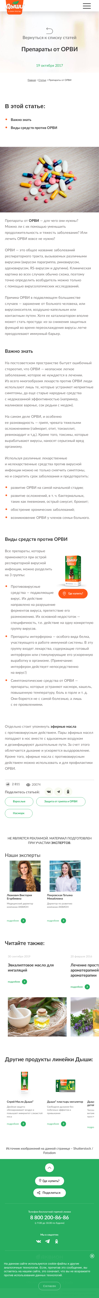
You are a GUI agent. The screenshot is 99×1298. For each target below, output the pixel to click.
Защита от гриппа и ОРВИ (60, 801)
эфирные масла (63, 727)
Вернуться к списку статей (49, 38)
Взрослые (19, 801)
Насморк (19, 813)
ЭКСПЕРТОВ (60, 843)
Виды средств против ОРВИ (34, 128)
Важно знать (21, 120)
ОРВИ (34, 221)
